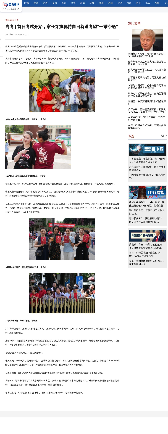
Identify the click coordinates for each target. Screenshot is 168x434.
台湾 (45, 3)
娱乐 (147, 3)
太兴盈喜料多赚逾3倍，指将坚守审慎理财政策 (147, 168)
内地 (12, 20)
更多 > (164, 135)
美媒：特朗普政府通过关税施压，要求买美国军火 (146, 263)
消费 (73, 3)
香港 (36, 3)
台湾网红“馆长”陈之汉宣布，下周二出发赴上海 (146, 118)
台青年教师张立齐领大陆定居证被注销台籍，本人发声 (147, 63)
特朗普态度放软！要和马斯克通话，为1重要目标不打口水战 (147, 55)
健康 (82, 3)
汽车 (110, 3)
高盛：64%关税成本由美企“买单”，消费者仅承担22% (145, 254)
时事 (26, 3)
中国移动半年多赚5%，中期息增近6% (147, 177)
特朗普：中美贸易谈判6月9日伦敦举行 (147, 102)
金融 (64, 3)
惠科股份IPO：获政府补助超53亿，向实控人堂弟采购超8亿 (145, 220)
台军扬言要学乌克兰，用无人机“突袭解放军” (147, 78)
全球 (54, 3)
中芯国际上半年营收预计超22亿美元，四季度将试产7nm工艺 (147, 160)
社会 (17, 20)
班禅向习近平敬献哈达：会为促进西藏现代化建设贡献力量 (147, 94)
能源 (101, 3)
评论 (119, 3)
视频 (157, 3)
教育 (138, 3)
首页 (7, 20)
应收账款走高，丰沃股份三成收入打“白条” (146, 212)
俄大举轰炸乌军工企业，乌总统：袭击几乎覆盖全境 (147, 71)
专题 (129, 3)
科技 (92, 3)
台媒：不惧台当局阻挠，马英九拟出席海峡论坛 (147, 126)
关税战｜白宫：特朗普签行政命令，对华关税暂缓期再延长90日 (145, 246)
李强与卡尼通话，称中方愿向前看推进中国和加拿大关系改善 (147, 86)
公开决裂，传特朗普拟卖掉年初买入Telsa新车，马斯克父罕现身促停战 (147, 110)
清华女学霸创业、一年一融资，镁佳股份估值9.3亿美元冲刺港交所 (146, 204)
